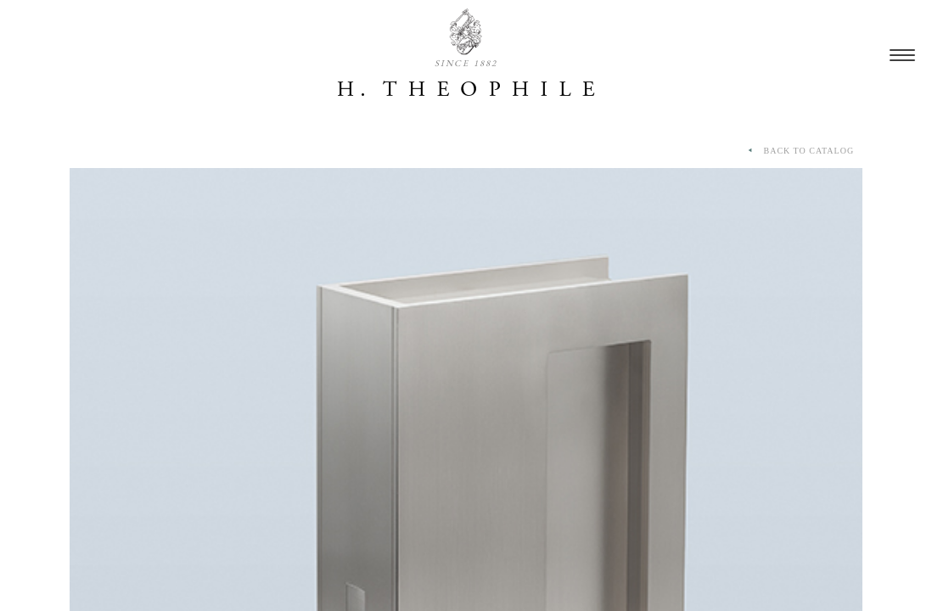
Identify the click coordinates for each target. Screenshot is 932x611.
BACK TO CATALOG (799, 151)
